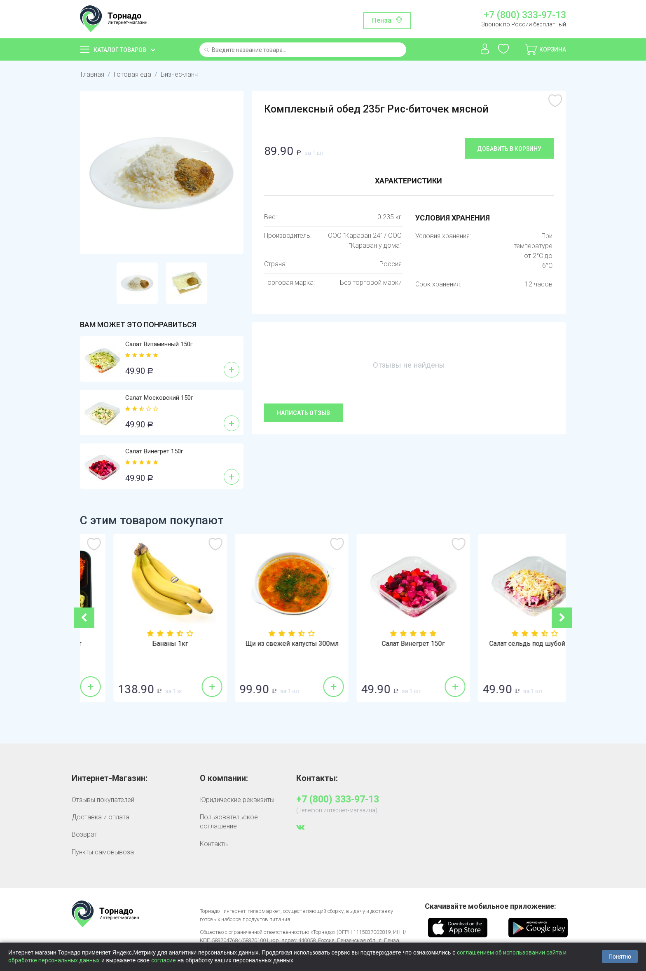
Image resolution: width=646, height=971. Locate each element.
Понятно (620, 956)
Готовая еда (132, 74)
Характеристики (408, 180)
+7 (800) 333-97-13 (525, 15)
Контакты (214, 844)
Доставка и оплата (100, 817)
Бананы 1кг (262, 643)
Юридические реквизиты (237, 800)
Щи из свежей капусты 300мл (384, 643)
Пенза (381, 20)
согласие (163, 960)
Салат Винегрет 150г (154, 451)
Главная (92, 74)
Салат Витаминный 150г (159, 344)
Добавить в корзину (509, 148)
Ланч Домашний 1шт (140, 643)
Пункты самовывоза (103, 852)
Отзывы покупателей (103, 800)
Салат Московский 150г (159, 397)
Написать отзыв (303, 413)
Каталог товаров (120, 50)
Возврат (84, 834)
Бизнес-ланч (179, 74)
